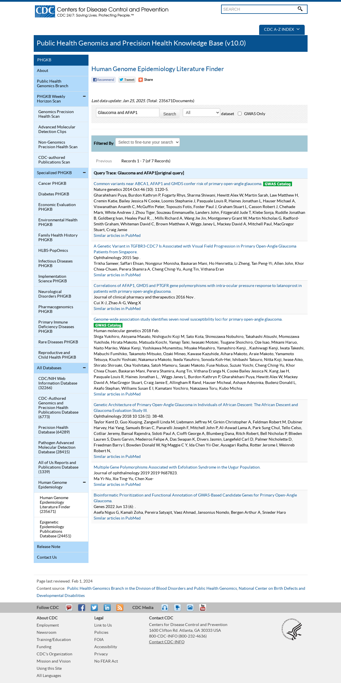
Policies (101, 633)
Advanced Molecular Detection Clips (57, 129)
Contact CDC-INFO (166, 642)
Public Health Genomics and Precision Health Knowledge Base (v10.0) (141, 43)
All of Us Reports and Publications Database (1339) (58, 467)
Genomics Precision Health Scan (56, 114)
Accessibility (105, 647)
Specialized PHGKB (54, 173)
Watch (178, 610)
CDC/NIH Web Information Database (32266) (57, 383)
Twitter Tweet (126, 80)
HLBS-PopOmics (53, 251)
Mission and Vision (54, 661)
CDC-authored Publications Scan (54, 160)
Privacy (101, 654)
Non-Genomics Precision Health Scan (58, 144)
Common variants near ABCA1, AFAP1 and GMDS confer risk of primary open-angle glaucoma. (178, 184)
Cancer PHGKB (52, 184)
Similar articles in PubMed (117, 236)
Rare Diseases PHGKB (58, 342)
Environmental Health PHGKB (58, 222)
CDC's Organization (54, 654)
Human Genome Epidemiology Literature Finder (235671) (55, 505)
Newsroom (46, 633)
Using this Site (49, 669)
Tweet (94, 610)
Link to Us (103, 625)
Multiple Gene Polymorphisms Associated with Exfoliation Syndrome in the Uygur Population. (177, 467)
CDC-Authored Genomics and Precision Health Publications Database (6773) (58, 408)
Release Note (48, 547)
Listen (165, 610)
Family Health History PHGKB (58, 237)
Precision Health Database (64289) (54, 430)
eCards (191, 610)
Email (69, 610)
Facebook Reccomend (103, 80)
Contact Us (47, 557)
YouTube (205, 610)
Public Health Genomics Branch (52, 83)
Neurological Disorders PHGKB (54, 294)
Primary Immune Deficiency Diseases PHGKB (56, 327)
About (42, 71)
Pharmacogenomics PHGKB (55, 309)
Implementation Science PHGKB (52, 279)
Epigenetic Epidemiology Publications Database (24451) (55, 529)
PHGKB (44, 60)
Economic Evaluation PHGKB (57, 207)
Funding (44, 647)
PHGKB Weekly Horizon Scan (51, 99)
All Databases (49, 368)
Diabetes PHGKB (53, 194)
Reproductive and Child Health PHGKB (57, 355)
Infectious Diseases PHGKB (55, 263)
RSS (119, 610)
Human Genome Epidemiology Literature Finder (157, 69)
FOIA (99, 640)
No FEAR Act (106, 661)
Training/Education (54, 640)
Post (106, 610)
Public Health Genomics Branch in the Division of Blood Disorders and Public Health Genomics (152, 589)
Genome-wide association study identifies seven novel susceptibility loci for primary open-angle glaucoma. (188, 319)
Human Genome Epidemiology (52, 485)
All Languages (49, 676)
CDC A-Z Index (282, 30)
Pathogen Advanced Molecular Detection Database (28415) (57, 447)
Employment (48, 625)
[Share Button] (145, 80)
